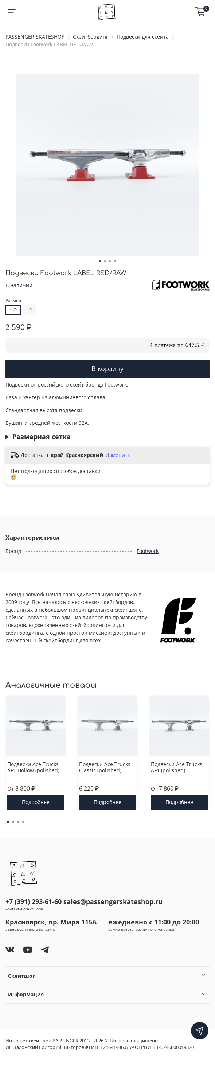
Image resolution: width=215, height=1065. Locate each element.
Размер (13, 301)
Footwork (148, 550)
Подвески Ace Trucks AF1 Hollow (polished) (33, 767)
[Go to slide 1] (100, 261)
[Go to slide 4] (115, 261)
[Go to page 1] (8, 822)
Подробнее (36, 801)
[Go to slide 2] (105, 261)
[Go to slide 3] (110, 261)
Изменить (117, 455)
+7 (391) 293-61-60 (33, 901)
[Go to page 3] (18, 822)
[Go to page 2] (13, 822)
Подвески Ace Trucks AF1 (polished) (176, 767)
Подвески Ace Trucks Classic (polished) (104, 767)
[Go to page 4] (23, 822)
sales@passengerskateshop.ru (113, 901)
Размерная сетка (41, 436)
